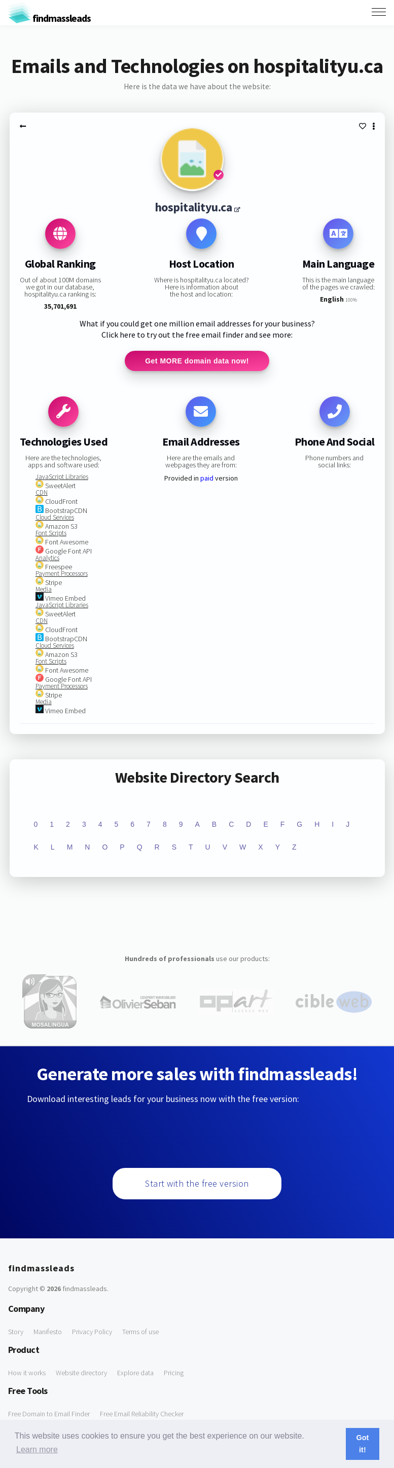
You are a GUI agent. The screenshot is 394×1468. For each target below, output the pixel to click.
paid (206, 478)
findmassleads (49, 18)
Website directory (81, 1372)
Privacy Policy (92, 1331)
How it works (27, 1372)
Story (15, 1331)
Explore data (135, 1372)
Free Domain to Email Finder (49, 1413)
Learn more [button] (37, 1449)
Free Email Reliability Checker (142, 1413)
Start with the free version (197, 1183)
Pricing (174, 1372)
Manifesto (47, 1331)
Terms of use (140, 1331)
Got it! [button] (362, 1444)
